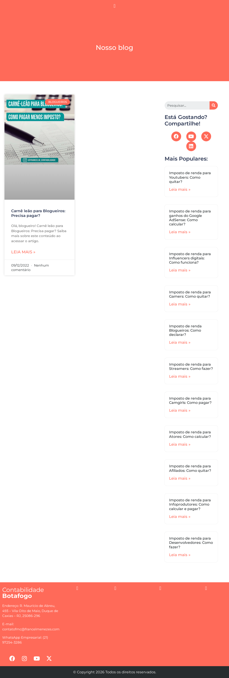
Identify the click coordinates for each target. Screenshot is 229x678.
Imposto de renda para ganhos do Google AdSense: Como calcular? (190, 217)
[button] (114, 6)
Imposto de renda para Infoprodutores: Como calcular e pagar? (190, 504)
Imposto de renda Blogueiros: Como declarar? (185, 330)
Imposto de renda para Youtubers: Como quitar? (190, 177)
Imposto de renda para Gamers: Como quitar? (190, 294)
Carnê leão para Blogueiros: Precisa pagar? (38, 213)
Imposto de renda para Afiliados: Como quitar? (190, 468)
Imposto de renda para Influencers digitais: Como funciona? (190, 258)
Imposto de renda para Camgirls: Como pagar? (190, 400)
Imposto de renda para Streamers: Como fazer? (191, 366)
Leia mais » (23, 252)
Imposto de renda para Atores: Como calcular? (190, 434)
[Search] (214, 105)
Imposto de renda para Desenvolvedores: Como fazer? (191, 542)
